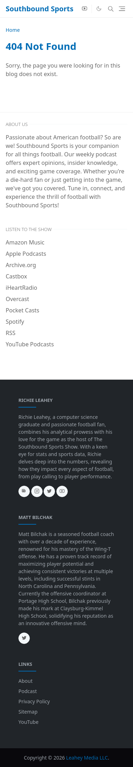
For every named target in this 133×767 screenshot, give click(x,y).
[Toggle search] (111, 8)
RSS (11, 333)
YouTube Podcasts (30, 344)
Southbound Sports (39, 8)
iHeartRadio (21, 288)
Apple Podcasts (26, 254)
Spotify (15, 321)
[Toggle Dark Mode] (99, 9)
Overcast (17, 299)
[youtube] (84, 9)
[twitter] (49, 491)
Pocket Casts (22, 310)
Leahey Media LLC (87, 757)
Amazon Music (25, 242)
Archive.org (21, 265)
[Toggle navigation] (122, 8)
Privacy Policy (34, 701)
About (25, 680)
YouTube (28, 722)
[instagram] (37, 491)
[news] (24, 491)
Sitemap (28, 711)
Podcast (27, 691)
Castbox (16, 276)
